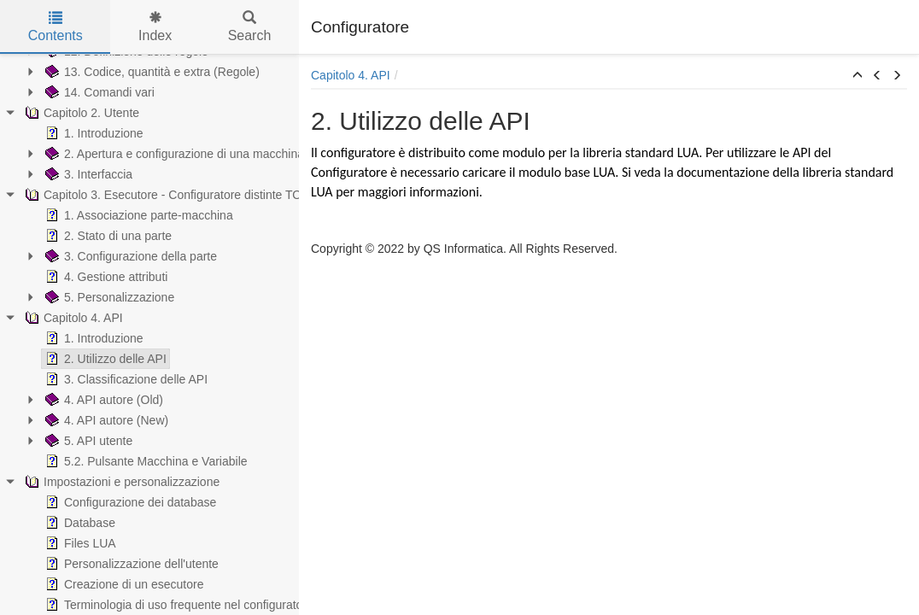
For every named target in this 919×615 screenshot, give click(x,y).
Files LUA (79, 543)
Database (78, 522)
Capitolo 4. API (72, 318)
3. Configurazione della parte (129, 256)
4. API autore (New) (105, 420)
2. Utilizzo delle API (104, 358)
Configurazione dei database (129, 502)
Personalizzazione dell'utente (130, 564)
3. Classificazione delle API (125, 379)
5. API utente (87, 440)
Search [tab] (250, 27)
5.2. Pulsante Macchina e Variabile (145, 461)
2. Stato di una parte (107, 236)
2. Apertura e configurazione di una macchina (173, 154)
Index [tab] (155, 27)
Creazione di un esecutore (122, 584)
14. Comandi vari (98, 92)
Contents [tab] (55, 27)
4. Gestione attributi (104, 276)
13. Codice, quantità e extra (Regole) (151, 72)
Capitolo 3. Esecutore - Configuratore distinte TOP (165, 194)
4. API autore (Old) (102, 400)
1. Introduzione (92, 133)
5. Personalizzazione (108, 297)
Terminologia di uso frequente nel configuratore (177, 604)
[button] (857, 76)
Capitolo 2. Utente (80, 112)
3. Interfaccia (87, 174)
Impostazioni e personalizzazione (120, 482)
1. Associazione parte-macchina (137, 215)
